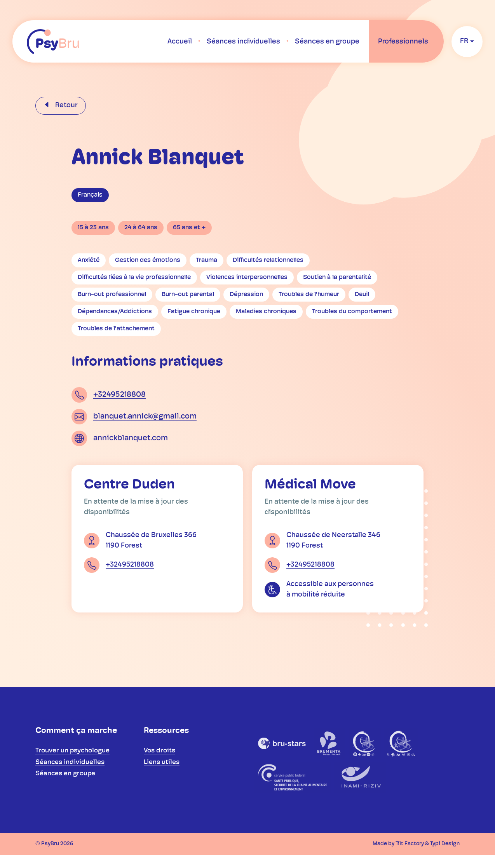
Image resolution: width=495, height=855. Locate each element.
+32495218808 (119, 395)
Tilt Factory (410, 844)
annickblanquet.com (130, 438)
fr (464, 41)
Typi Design (445, 844)
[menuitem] (179, 41)
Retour (66, 105)
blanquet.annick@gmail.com (145, 417)
